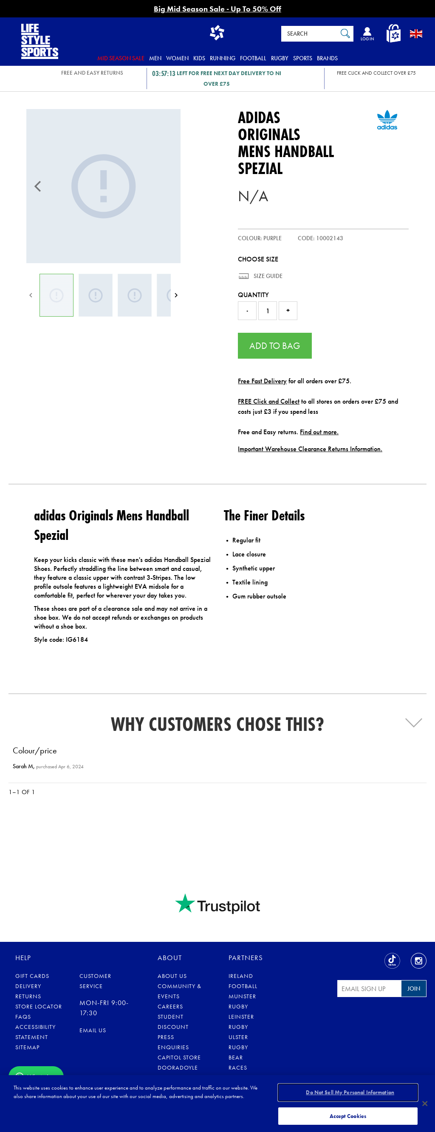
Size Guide (267, 276)
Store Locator (38, 1006)
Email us (92, 1030)
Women (177, 58)
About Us (172, 976)
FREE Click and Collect (268, 401)
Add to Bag (274, 346)
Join (413, 988)
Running (222, 58)
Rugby (279, 58)
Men (155, 58)
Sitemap (27, 1047)
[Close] (424, 1103)
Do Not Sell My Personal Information (350, 1093)
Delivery (28, 986)
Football (253, 58)
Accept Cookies (348, 1114)
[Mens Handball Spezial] (103, 186)
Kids (199, 58)
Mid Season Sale (120, 58)
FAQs (23, 1016)
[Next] (176, 295)
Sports (302, 58)
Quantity (253, 294)
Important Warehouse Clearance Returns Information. (310, 448)
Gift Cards (32, 976)
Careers (170, 1006)
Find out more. (319, 431)
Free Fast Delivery (262, 380)
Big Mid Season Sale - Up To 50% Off (217, 9)
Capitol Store (179, 1057)
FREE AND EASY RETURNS (92, 72)
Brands (327, 58)
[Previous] (37, 186)
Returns (28, 996)
